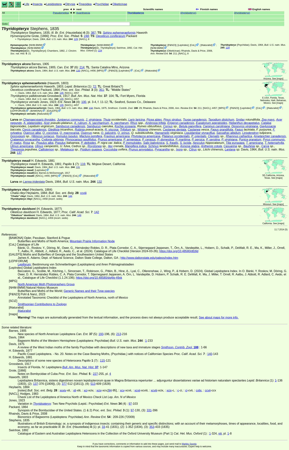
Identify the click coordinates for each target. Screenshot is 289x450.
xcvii (137, 390)
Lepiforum (24, 264)
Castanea (194, 129)
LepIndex (183, 45)
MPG (100, 70)
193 (100, 334)
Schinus (153, 146)
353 (151, 426)
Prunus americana (110, 139)
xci (85, 390)
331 (149, 410)
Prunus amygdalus (141, 149)
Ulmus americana (21, 146)
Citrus (193, 149)
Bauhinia (249, 146)
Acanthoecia (83, 12)
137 (19, 152)
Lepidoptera (54, 4)
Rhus (133, 123)
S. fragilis (172, 142)
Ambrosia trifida (155, 123)
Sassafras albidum (228, 132)
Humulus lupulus (67, 136)
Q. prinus (124, 132)
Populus (60, 142)
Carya (265, 146)
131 (78, 167)
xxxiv (63, 390)
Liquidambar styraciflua (199, 132)
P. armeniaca (131, 139)
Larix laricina (136, 119)
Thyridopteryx (135, 12)
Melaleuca (67, 149)
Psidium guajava (91, 149)
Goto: (66, 23)
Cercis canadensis (34, 129)
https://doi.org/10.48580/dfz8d (178, 251)
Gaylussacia (268, 126)
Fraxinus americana (117, 136)
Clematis (213, 136)
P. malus (15, 142)
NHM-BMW (36, 45)
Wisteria (142, 129)
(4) (69, 102)
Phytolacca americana (145, 136)
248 (86, 36)
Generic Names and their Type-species (89, 291)
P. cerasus (149, 139)
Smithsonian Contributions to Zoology (42, 304)
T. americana (254, 142)
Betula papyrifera (190, 126)
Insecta (37, 4)
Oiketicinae (119, 4)
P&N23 (172, 45)
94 (110, 390)
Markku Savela (189, 444)
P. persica (198, 139)
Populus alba (44, 142)
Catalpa (266, 123)
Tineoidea (85, 4)
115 (102, 360)
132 (99, 181)
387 (93, 32)
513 (92, 383)
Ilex (110, 146)
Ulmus (39, 146)
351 (101, 89)
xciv (99, 390)
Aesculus (199, 142)
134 (91, 107)
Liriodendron (250, 132)
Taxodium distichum (221, 119)
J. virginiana (93, 119)
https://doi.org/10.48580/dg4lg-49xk (99, 277)
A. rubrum (80, 123)
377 (64, 383)
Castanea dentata (174, 129)
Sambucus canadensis (70, 126)
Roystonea (95, 146)
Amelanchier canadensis (270, 136)
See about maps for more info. (218, 317)
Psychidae (102, 4)
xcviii (154, 390)
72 (94, 86)
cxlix (199, 390)
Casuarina (230, 146)
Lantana (230, 149)
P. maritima (183, 139)
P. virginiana (229, 139)
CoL (193, 45)
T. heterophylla (274, 142)
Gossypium (17, 136)
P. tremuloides (132, 142)
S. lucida (185, 142)
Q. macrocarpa (69, 132)
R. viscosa (111, 129)
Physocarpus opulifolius (80, 139)
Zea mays (268, 119)
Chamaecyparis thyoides (39, 119)
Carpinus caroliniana (216, 126)
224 (100, 50)
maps (280, 78)
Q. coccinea (50, 132)
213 (118, 334)
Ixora (179, 149)
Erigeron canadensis (180, 123)
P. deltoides (88, 142)
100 (83, 102)
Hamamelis (162, 132)
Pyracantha (162, 149)
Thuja (106, 119)
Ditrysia (70, 4)
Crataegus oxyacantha (25, 139)
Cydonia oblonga (52, 139)
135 (61, 93)
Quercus (86, 132)
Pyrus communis (274, 139)
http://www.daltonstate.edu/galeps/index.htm (149, 257)
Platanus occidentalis (176, 136)
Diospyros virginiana (244, 126)
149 (79, 215)
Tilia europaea (235, 142)
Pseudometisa (61, 12)
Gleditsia (54, 129)
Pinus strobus (172, 119)
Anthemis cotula (211, 146)
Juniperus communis (70, 119)
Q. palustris (108, 132)
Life (27, 4)
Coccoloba (110, 149)
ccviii (83, 193)
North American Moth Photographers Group (46, 284)
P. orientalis (198, 136)
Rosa (26, 142)
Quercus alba (32, 132)
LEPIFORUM (18, 110)
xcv (122, 390)
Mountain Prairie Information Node (92, 241)
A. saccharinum (99, 123)
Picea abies (154, 119)
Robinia (80, 129)
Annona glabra (189, 146)
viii (220, 433)
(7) (71, 164)
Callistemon (46, 149)
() (188, 12)
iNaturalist (206, 45)
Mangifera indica (136, 146)
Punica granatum (250, 139)
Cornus (168, 126)
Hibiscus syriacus (43, 136)
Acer (47, 123)
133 (78, 70)
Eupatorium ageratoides (211, 123)
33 (103, 426)
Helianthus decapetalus (244, 123)
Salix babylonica (153, 142)
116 (82, 164)
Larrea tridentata (34, 181)
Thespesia (17, 149)
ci (186, 390)
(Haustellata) (68, 32)
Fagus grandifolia (221, 129)
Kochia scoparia (125, 126)
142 (96, 212)
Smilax (240, 119)
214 (81, 67)
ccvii (208, 390)
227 (95, 373)
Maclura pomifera (90, 136)
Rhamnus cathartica (239, 136)
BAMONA (36, 110)
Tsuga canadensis (194, 119)
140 (209, 354)
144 (70, 196)
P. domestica (165, 139)
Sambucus (94, 126)
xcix (169, 390)
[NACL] (83, 39)
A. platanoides (32, 123)
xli (74, 390)
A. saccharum (120, 123)
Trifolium (125, 129)
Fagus (239, 129)
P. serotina (213, 139)
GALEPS (52, 110)
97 (130, 403)
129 (76, 39)
